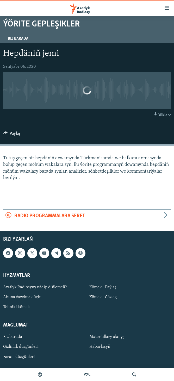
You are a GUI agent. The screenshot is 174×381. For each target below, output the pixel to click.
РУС (87, 374)
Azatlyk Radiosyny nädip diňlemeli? (35, 287)
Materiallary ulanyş (107, 337)
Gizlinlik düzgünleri (21, 347)
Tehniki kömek (16, 307)
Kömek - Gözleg (103, 297)
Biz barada (18, 39)
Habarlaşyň (99, 347)
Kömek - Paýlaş (102, 287)
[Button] (12, 135)
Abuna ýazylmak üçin (22, 297)
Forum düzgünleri (19, 357)
